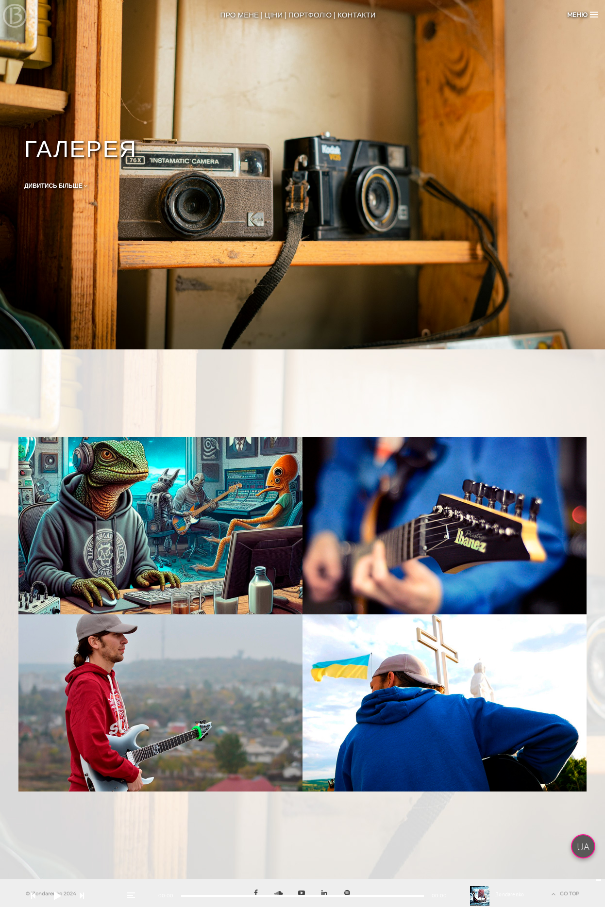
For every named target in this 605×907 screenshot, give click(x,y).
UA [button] (583, 846)
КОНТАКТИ (356, 15)
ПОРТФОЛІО (310, 15)
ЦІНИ (274, 15)
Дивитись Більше (56, 185)
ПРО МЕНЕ (239, 15)
